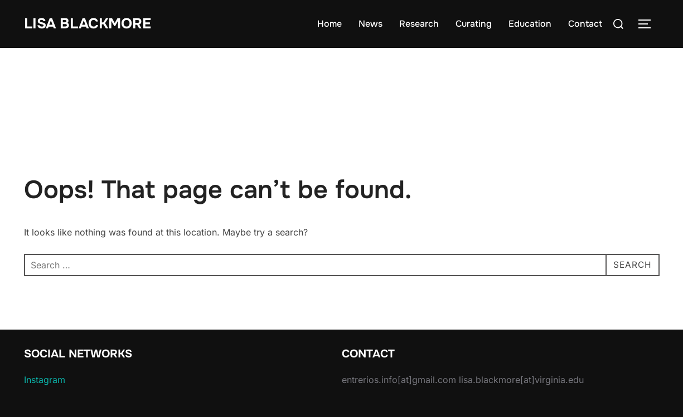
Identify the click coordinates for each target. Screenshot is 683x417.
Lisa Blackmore (87, 23)
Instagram (44, 379)
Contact (585, 24)
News (370, 24)
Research (419, 24)
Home (329, 24)
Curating (474, 24)
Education (529, 24)
